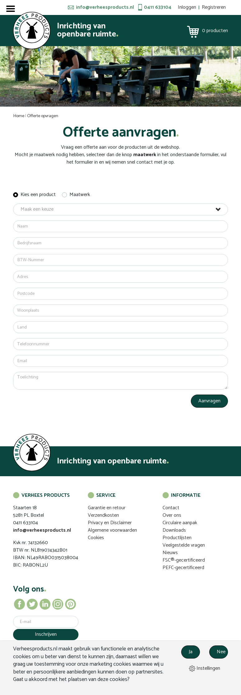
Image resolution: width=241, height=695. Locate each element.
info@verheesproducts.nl (105, 7)
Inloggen (187, 7)
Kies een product (38, 195)
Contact (171, 508)
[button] (120, 209)
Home (18, 116)
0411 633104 (157, 7)
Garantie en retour (106, 508)
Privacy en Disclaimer (110, 523)
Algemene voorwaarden (112, 530)
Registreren (214, 7)
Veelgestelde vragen (184, 545)
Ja (190, 652)
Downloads (174, 530)
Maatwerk (79, 195)
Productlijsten (177, 538)
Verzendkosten (103, 515)
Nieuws (170, 553)
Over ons (172, 515)
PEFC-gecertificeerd (183, 567)
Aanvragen (209, 401)
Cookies (96, 538)
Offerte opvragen (42, 116)
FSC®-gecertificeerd (184, 560)
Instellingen (204, 668)
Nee (221, 652)
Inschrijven (46, 634)
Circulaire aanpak (180, 523)
